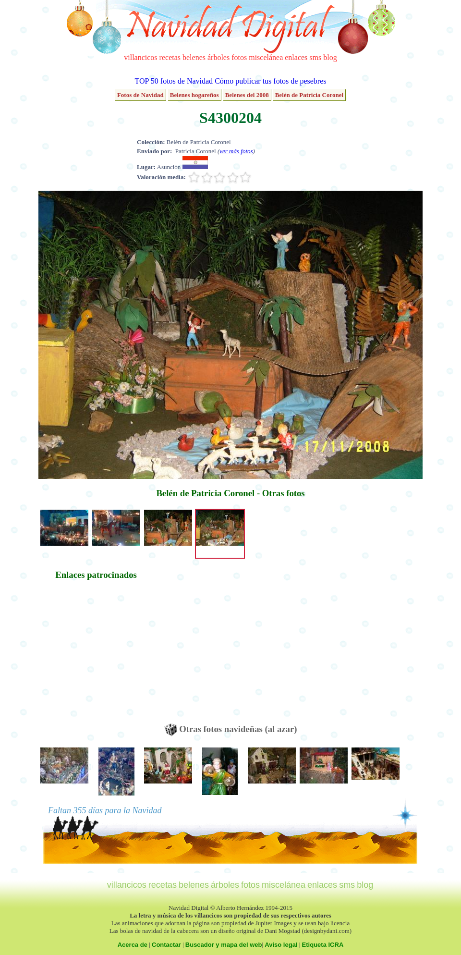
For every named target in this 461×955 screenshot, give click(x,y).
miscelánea (266, 57)
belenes (194, 57)
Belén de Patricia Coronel (309, 94)
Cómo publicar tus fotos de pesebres (270, 81)
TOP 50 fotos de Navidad (173, 81)
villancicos (140, 57)
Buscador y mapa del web (223, 944)
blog (330, 57)
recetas (170, 57)
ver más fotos (236, 151)
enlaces (296, 57)
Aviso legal (281, 944)
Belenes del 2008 (247, 94)
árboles (218, 57)
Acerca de (132, 944)
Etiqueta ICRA (323, 944)
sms (315, 57)
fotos (239, 57)
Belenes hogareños (194, 94)
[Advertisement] (96, 656)
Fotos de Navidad (140, 94)
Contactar (166, 944)
